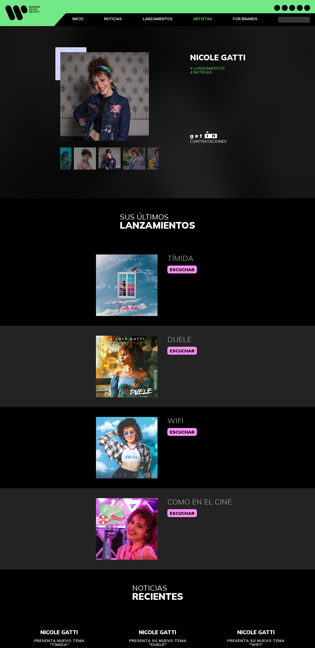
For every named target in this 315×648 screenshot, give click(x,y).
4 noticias (201, 72)
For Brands (245, 18)
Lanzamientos (158, 18)
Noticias (113, 18)
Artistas (202, 18)
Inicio (77, 18)
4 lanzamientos (207, 68)
